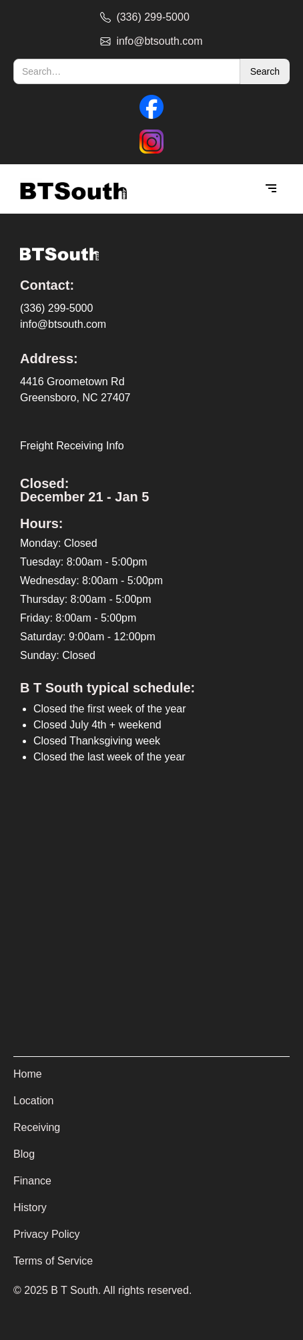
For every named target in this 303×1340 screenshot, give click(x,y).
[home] (70, 189)
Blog (24, 1154)
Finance (32, 1180)
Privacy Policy (46, 1234)
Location (33, 1100)
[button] (271, 189)
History (30, 1207)
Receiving (36, 1127)
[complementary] (206, 1266)
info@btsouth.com (63, 324)
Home (27, 1074)
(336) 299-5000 (56, 308)
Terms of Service (53, 1261)
